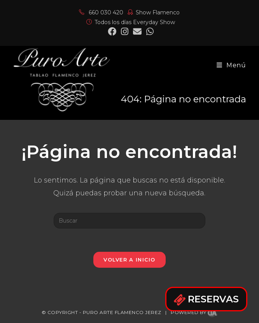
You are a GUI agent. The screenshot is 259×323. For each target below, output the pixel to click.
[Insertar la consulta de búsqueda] (129, 220)
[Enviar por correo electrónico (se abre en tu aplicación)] (137, 31)
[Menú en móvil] (231, 65)
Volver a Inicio (129, 259)
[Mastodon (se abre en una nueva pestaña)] (149, 31)
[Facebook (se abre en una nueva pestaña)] (112, 31)
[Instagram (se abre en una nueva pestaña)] (125, 31)
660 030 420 (101, 12)
